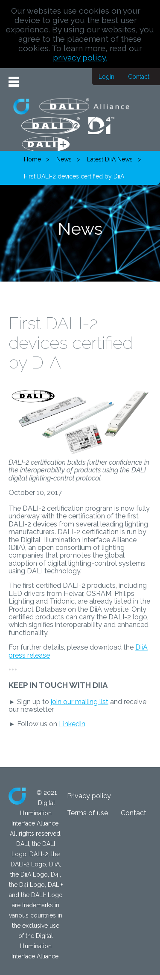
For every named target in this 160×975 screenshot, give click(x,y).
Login (106, 76)
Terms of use (87, 813)
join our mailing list (79, 702)
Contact (138, 76)
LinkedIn (72, 724)
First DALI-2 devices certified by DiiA (74, 176)
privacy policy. (80, 57)
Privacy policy (89, 796)
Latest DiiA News (110, 159)
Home (32, 159)
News (64, 159)
